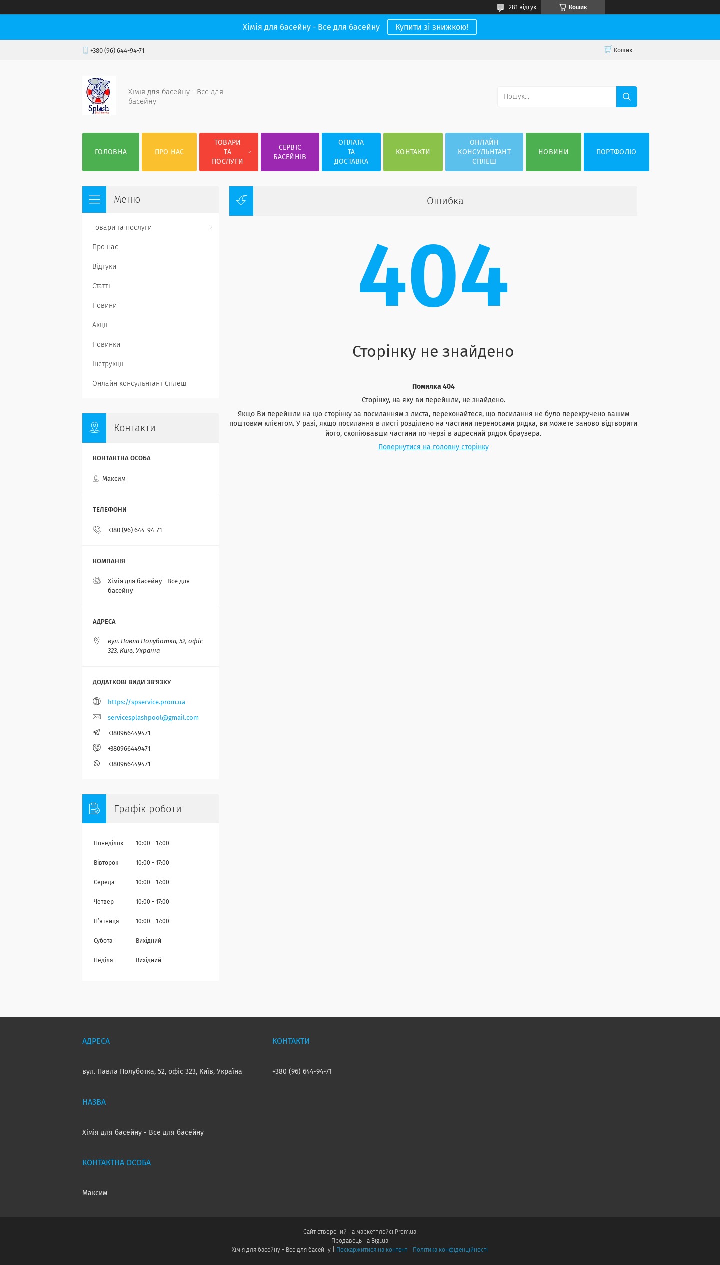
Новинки (106, 344)
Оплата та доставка (351, 152)
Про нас (169, 152)
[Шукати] (627, 96)
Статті (101, 286)
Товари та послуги (228, 152)
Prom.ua (405, 1231)
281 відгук (522, 7)
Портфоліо (616, 152)
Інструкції (108, 364)
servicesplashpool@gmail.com (153, 717)
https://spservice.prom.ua (147, 702)
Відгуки (104, 266)
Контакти (413, 152)
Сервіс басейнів (290, 152)
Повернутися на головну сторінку (433, 447)
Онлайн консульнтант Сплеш (484, 152)
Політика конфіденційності (450, 1249)
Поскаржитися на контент (371, 1249)
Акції (100, 325)
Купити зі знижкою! (432, 27)
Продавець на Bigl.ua (360, 1240)
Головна (111, 152)
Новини (553, 152)
